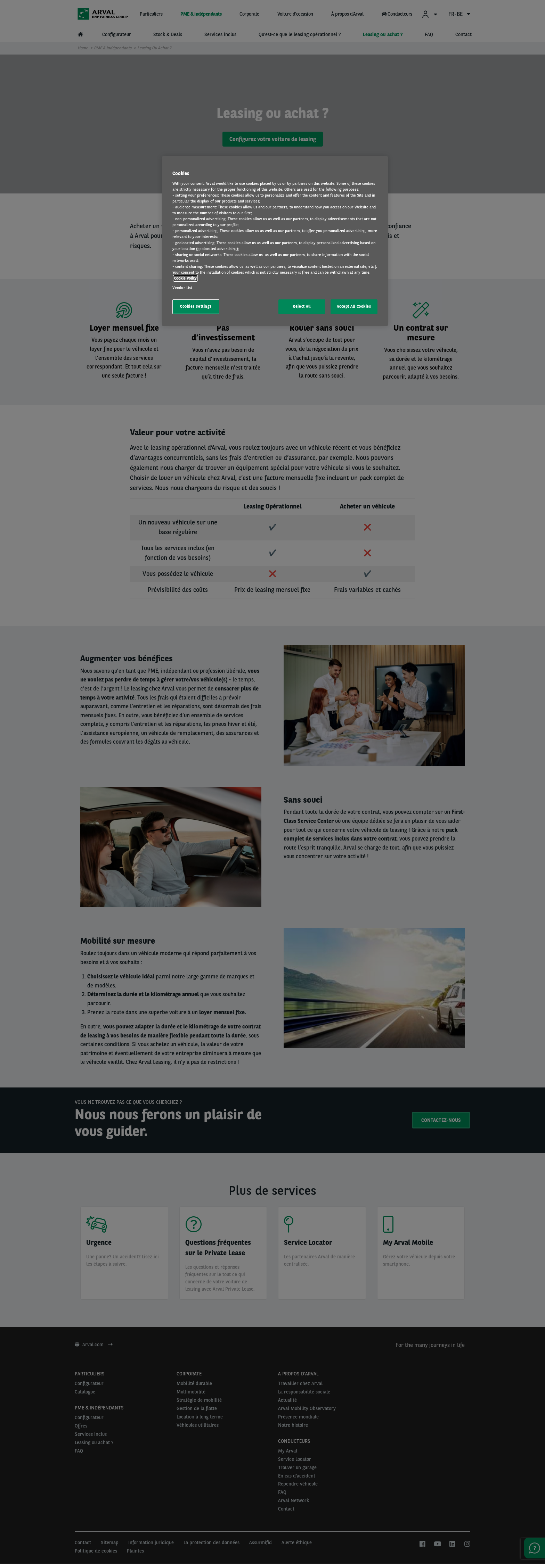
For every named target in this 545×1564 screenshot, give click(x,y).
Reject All (302, 306)
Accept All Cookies (354, 306)
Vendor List (182, 287)
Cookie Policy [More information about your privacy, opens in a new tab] (185, 278)
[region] (275, 241)
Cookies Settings (196, 306)
